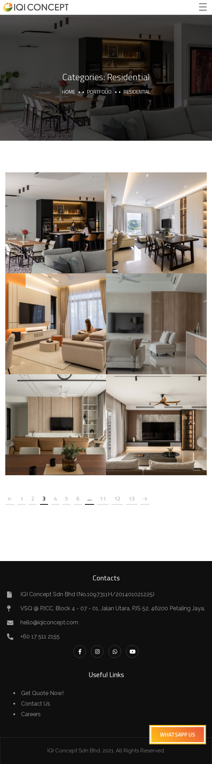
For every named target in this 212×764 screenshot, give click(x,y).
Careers (31, 714)
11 (103, 498)
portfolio (99, 91)
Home (68, 91)
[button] (177, 734)
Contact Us (35, 703)
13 (131, 498)
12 (117, 498)
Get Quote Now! (42, 693)
